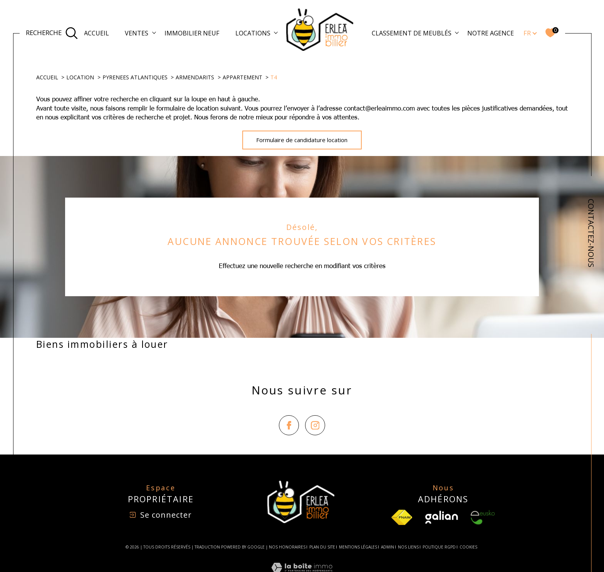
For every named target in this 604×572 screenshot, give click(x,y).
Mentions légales (358, 547)
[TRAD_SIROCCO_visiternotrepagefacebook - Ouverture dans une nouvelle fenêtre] (289, 425)
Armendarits (195, 77)
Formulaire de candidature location (301, 140)
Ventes (136, 33)
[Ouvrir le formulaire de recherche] (52, 33)
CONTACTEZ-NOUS (591, 233)
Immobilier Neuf (191, 33)
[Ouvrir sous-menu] (154, 32)
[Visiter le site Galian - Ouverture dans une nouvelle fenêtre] (441, 517)
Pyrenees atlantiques (135, 77)
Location (80, 77)
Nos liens (408, 547)
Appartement (242, 77)
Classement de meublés (411, 33)
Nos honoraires (287, 547)
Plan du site (322, 547)
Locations (252, 33)
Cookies (468, 547)
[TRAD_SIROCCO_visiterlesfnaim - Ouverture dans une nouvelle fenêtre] (401, 517)
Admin (387, 547)
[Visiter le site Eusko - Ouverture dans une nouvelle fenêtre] (483, 517)
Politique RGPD (439, 547)
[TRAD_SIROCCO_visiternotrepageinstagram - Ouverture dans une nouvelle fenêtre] (315, 425)
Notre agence (490, 33)
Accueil (96, 33)
